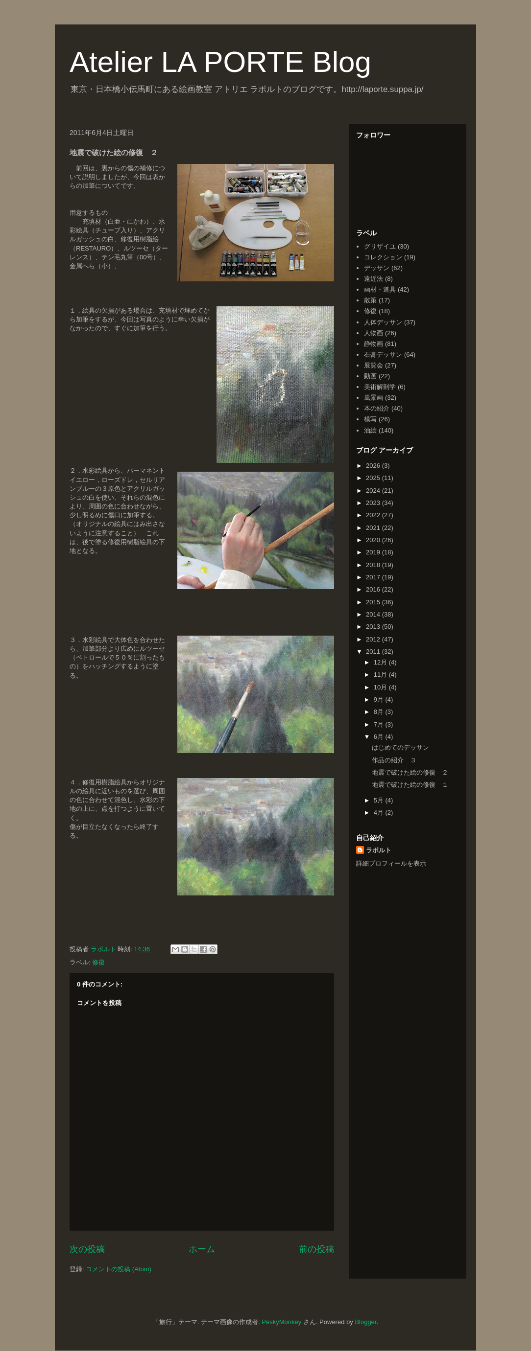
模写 (370, 419)
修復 (98, 962)
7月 (380, 724)
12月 (381, 662)
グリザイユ (380, 246)
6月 (380, 736)
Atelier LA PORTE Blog (220, 62)
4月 (380, 812)
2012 (374, 639)
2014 (374, 614)
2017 (374, 577)
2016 (374, 589)
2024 (374, 490)
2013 (374, 626)
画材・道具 (380, 289)
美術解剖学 (380, 386)
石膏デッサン (383, 354)
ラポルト (378, 850)
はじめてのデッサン (400, 747)
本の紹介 (376, 408)
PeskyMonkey (281, 1322)
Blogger (365, 1322)
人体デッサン (383, 322)
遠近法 (373, 278)
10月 (381, 687)
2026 (374, 465)
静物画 (373, 343)
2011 (374, 651)
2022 (374, 515)
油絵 (370, 430)
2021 (374, 527)
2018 (374, 565)
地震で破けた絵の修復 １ (410, 784)
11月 (381, 674)
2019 (374, 552)
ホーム (202, 1249)
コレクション (383, 257)
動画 (370, 376)
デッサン (376, 268)
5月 (380, 800)
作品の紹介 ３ (394, 760)
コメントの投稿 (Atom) (118, 1269)
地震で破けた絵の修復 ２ (410, 772)
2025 (374, 477)
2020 (374, 540)
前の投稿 (316, 1249)
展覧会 (373, 365)
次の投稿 (87, 1249)
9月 (380, 699)
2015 (374, 602)
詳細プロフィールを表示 (391, 863)
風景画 (373, 397)
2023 (374, 502)
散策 (370, 300)
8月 (380, 711)
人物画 (373, 333)
